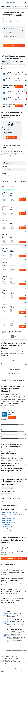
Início (9, 668)
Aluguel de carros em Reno (8, 520)
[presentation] (22, 14)
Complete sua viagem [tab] (7, 488)
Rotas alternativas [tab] (7, 495)
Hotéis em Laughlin (7, 531)
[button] (2, 2)
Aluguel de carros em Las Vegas (10, 518)
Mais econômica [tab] (5, 62)
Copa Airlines (11, 410)
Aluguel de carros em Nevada (9, 512)
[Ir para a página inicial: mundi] (10, 2)
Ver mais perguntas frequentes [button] (14, 475)
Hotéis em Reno (6, 528)
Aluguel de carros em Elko (8, 522)
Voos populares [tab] (6, 501)
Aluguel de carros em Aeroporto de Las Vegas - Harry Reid (14, 515)
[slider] (26, 177)
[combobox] (7, 18)
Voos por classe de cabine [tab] (9, 505)
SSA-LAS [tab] (14, 360)
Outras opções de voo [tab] (8, 491)
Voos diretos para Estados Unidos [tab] (11, 498)
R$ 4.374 (19, 15)
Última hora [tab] (21, 62)
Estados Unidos (15, 668)
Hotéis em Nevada (6, 524)
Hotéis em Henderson (7, 533)
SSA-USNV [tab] (10, 377)
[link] (11, 137)
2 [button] (15, 336)
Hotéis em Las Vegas (7, 526)
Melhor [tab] (15, 61)
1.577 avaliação (12, 414)
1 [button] (12, 336)
